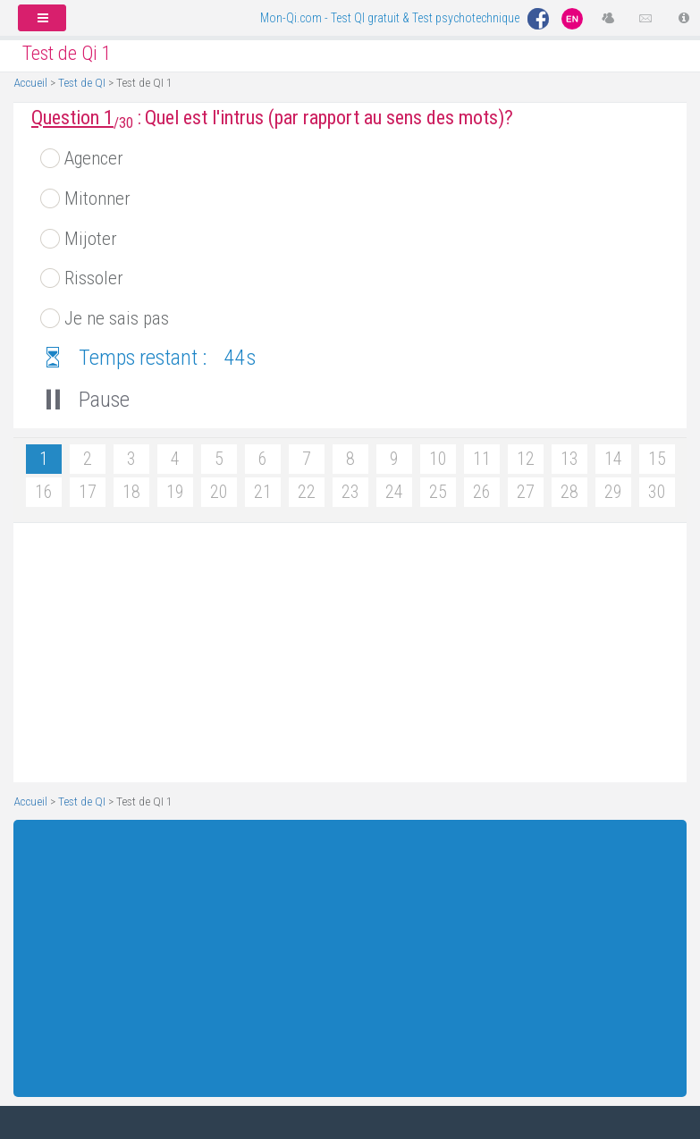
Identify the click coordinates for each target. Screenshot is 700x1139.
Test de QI (81, 82)
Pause (80, 399)
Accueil (30, 82)
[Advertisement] (343, 652)
